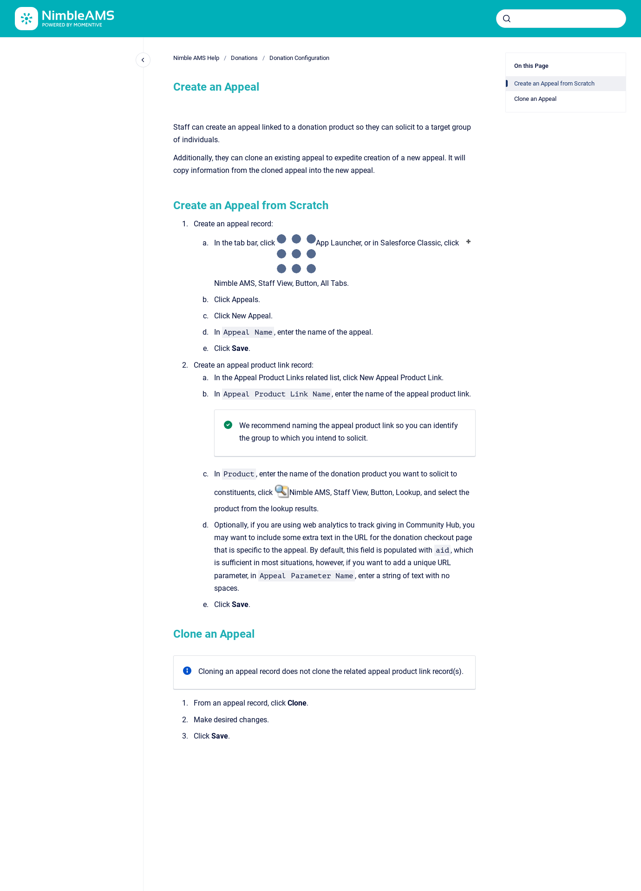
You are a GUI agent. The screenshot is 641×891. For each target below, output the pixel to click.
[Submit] (506, 18)
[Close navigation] (143, 60)
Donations (244, 57)
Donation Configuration (299, 57)
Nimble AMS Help (196, 57)
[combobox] (561, 18)
